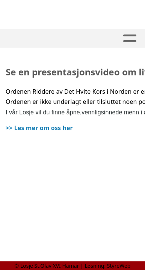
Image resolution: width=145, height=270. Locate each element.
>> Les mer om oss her (39, 128)
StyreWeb (119, 265)
